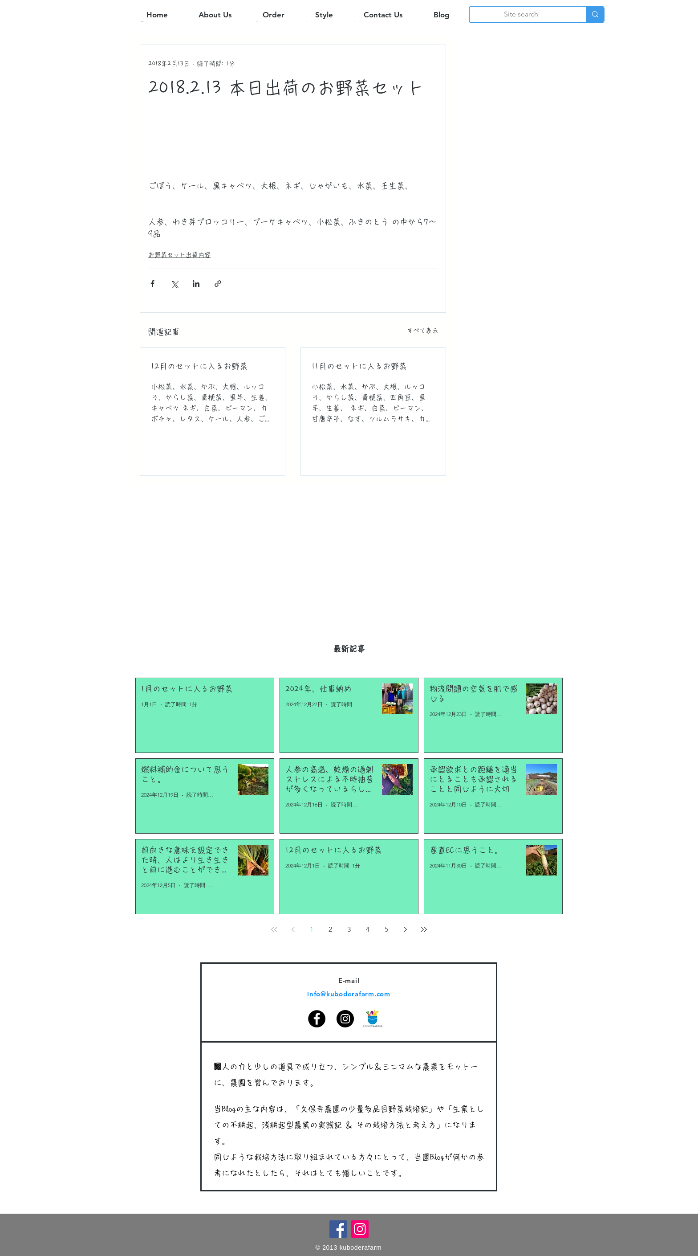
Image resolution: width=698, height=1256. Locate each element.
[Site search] (521, 14)
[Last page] (424, 929)
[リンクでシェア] (218, 283)
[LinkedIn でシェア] (196, 283)
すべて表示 (422, 330)
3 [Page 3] (349, 929)
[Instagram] (345, 1018)
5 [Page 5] (386, 929)
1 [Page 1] (311, 929)
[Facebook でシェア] (152, 283)
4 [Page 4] (367, 929)
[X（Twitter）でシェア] (174, 283)
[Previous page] (293, 929)
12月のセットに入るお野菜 (199, 366)
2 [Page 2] (330, 929)
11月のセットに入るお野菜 (359, 366)
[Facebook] (316, 1018)
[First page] (274, 929)
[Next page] (405, 929)
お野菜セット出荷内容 (179, 255)
